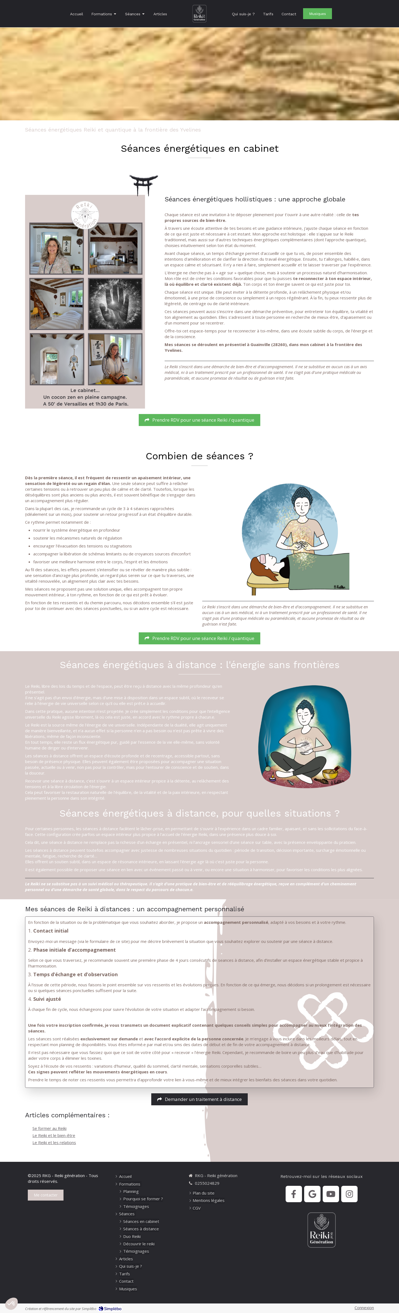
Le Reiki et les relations (54, 1142)
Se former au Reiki (49, 1128)
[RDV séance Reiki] (199, 420)
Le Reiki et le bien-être (53, 1135)
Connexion (364, 1307)
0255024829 (207, 1183)
